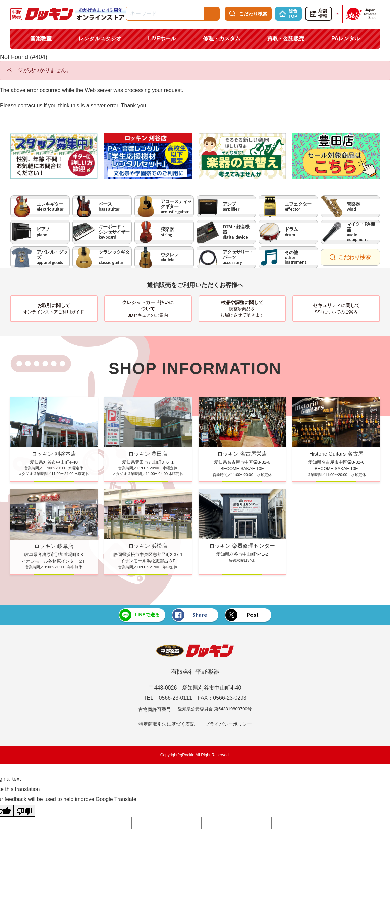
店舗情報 (318, 13)
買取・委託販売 (285, 38)
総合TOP (288, 13)
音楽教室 (41, 38)
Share (189, 615)
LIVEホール (162, 38)
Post (243, 615)
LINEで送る (139, 615)
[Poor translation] (24, 811)
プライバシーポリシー (228, 724)
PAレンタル (345, 38)
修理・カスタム (221, 38)
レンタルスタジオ (99, 38)
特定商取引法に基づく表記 (166, 724)
